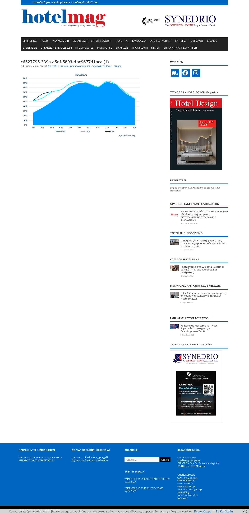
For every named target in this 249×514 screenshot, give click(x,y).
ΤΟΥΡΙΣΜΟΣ (196, 40)
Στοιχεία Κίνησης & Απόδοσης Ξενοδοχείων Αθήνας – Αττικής (90, 66)
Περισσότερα (202, 511)
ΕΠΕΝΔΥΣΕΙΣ (29, 47)
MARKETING (29, 40)
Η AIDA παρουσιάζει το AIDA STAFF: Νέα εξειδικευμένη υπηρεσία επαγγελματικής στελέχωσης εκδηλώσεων (204, 216)
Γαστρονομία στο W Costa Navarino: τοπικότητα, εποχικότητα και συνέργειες (202, 269)
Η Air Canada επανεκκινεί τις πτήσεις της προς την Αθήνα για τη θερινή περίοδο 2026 (203, 296)
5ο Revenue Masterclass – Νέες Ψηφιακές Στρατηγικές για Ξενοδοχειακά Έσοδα (199, 328)
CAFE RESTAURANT (160, 40)
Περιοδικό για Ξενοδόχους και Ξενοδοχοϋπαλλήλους (65, 2)
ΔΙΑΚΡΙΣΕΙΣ (122, 47)
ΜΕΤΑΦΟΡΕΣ (104, 47)
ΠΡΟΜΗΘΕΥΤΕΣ (84, 47)
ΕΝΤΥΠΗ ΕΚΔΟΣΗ (101, 40)
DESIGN (155, 47)
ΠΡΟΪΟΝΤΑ (121, 40)
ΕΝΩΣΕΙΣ (180, 40)
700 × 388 (52, 66)
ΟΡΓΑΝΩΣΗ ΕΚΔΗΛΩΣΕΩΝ (56, 47)
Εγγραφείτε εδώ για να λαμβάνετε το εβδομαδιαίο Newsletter (195, 189)
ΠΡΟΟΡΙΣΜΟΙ (140, 47)
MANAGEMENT (60, 40)
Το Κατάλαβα (224, 511)
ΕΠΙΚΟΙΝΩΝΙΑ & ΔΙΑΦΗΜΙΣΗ (180, 47)
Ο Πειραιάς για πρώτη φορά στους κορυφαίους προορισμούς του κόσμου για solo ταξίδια (203, 243)
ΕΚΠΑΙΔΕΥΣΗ (80, 40)
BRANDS (212, 40)
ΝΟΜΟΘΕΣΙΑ (138, 40)
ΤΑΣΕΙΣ (44, 40)
